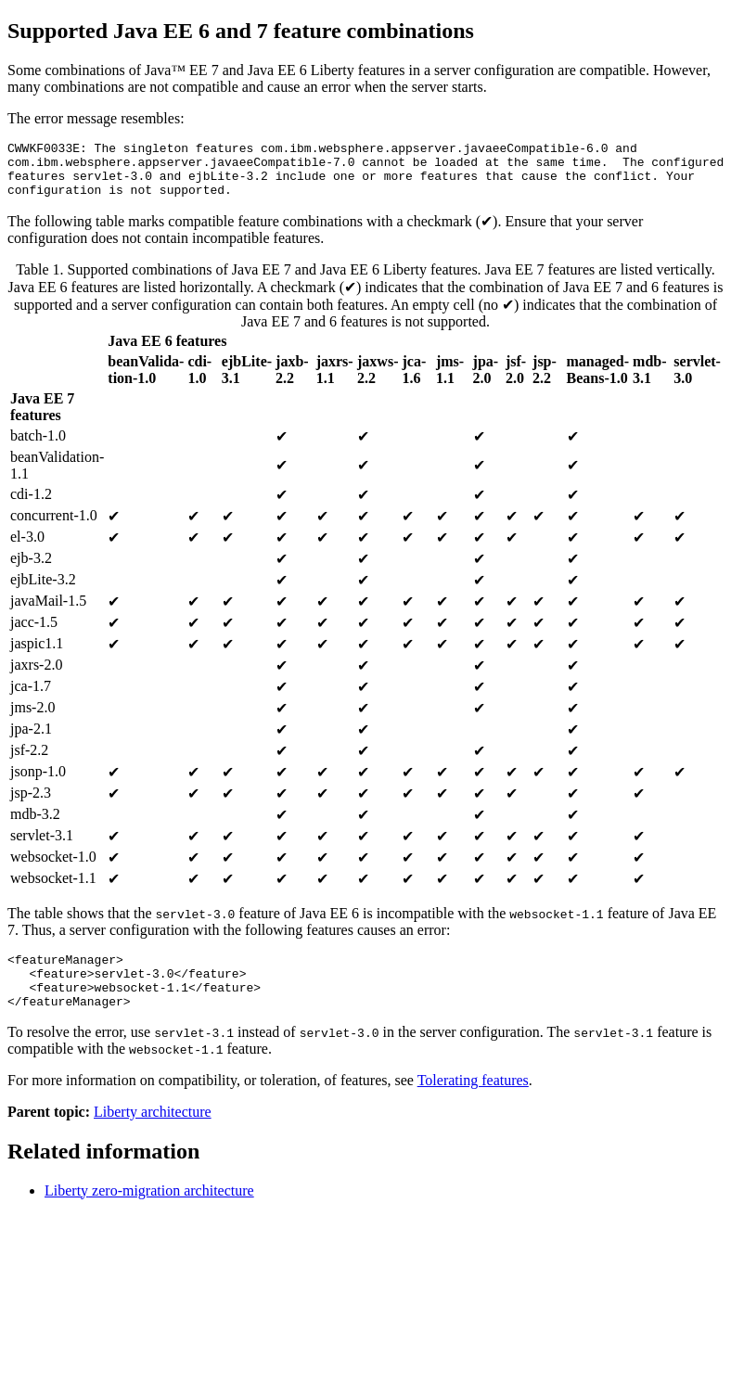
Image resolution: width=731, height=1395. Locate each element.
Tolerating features (473, 1102)
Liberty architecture (153, 1134)
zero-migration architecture (149, 1213)
